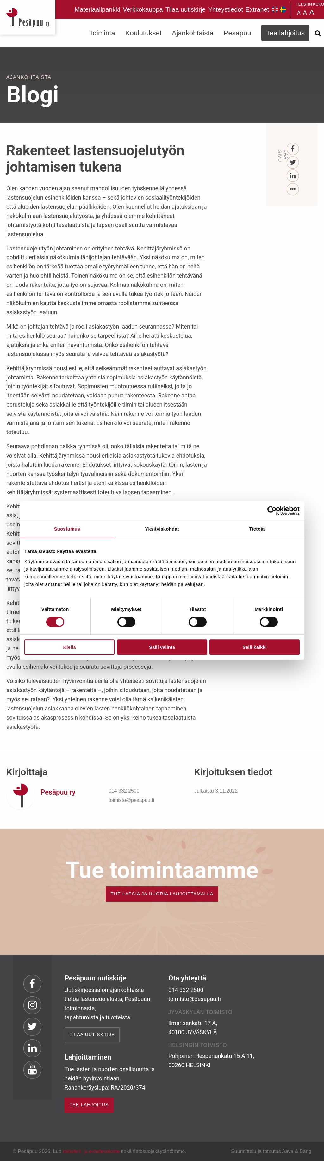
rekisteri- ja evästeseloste (91, 1151)
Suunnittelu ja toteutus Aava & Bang (271, 1151)
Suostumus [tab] (67, 528)
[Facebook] (293, 149)
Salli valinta (162, 647)
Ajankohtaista (193, 33)
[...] (293, 189)
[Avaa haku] (318, 33)
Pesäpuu (27, 17)
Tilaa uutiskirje (185, 9)
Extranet (257, 9)
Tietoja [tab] (257, 528)
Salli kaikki (254, 647)
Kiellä (69, 647)
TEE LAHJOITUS (89, 1104)
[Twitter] (293, 162)
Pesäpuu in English (275, 9)
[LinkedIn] (293, 176)
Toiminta (102, 33)
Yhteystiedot (225, 9)
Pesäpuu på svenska (283, 9)
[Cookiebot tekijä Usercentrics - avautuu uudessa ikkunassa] (272, 510)
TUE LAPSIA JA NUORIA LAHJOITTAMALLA (162, 893)
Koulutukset (143, 33)
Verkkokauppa (143, 9)
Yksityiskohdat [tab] (162, 528)
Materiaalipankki (97, 9)
